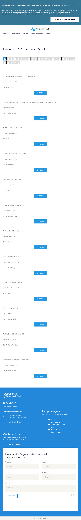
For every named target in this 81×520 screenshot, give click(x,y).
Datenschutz (55, 432)
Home (5, 33)
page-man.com (42, 518)
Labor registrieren (37, 33)
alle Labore (16, 444)
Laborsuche (15, 33)
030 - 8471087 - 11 (16, 415)
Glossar (25, 33)
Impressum (55, 429)
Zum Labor (40, 93)
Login (48, 33)
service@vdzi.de (15, 422)
